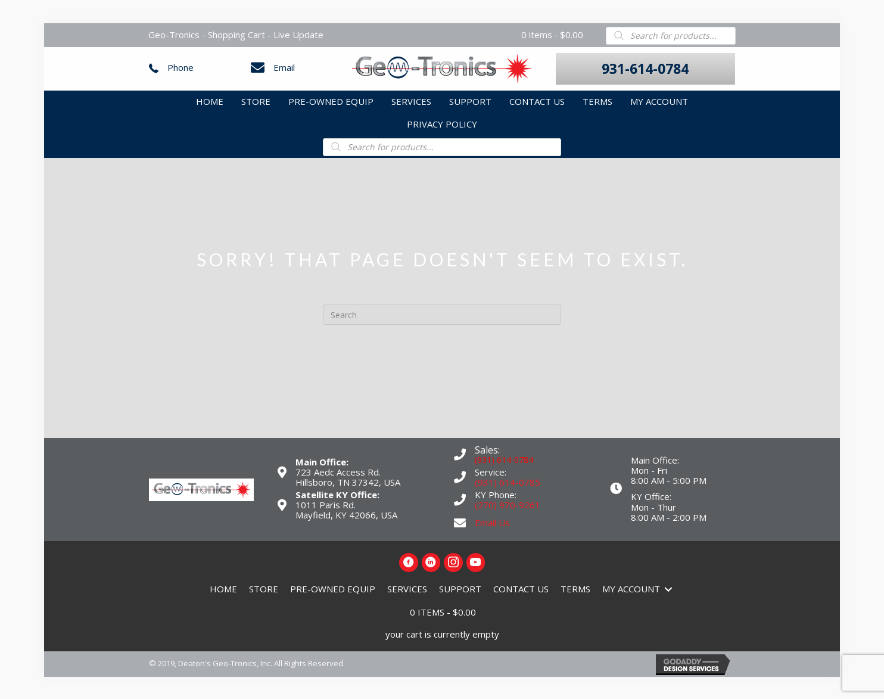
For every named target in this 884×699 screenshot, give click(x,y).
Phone (180, 67)
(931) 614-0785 (507, 481)
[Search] (442, 314)
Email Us (492, 521)
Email (284, 67)
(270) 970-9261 (507, 504)
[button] (645, 68)
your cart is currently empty (442, 633)
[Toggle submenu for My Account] (668, 588)
